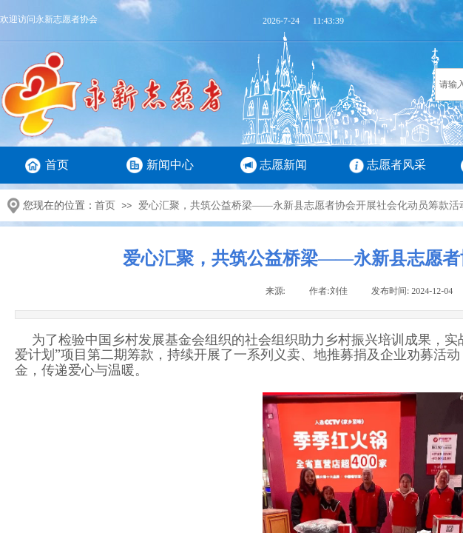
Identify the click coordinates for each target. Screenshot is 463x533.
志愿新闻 (283, 164)
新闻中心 (170, 164)
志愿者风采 (396, 164)
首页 (57, 164)
